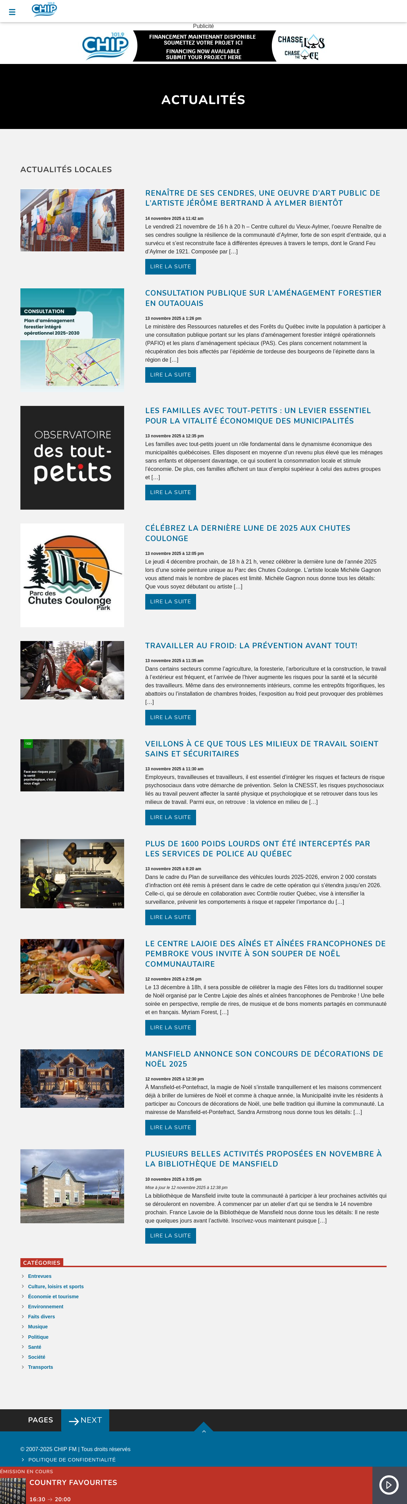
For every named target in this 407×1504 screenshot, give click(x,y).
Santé (34, 1347)
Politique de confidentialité (72, 1460)
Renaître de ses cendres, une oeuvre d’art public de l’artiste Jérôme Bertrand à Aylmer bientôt (262, 198)
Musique (38, 1326)
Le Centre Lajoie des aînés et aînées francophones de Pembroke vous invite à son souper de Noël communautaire (265, 954)
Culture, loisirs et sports (56, 1286)
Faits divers (41, 1316)
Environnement (45, 1306)
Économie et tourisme (53, 1296)
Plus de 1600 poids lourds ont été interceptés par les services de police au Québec (257, 849)
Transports (40, 1367)
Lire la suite (170, 266)
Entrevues (40, 1276)
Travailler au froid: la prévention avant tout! (251, 646)
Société (36, 1357)
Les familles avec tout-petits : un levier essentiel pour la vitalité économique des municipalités (258, 416)
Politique (38, 1337)
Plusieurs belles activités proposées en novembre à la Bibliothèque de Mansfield (263, 1159)
